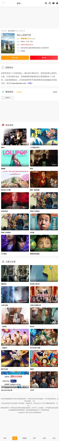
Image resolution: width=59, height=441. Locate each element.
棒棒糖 (3, 168)
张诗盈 (26, 48)
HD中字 (7, 98)
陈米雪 (47, 48)
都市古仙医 (4, 369)
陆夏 (29, 48)
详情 (30, 83)
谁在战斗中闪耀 (6, 190)
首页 (9, 31)
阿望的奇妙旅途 (34, 254)
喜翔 (22, 48)
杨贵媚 (38, 48)
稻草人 (3, 147)
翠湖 (31, 168)
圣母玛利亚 (4, 211)
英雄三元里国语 (6, 232)
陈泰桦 (33, 48)
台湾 (27, 41)
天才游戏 (4, 254)
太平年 (32, 390)
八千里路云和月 (34, 147)
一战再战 (4, 326)
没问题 (32, 232)
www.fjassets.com (19, 83)
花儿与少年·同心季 (6, 390)
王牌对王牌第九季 (35, 305)
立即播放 (15, 57)
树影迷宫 (4, 284)
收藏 (44, 57)
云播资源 (19, 92)
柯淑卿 (23, 51)
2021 (31, 41)
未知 (48, 80)
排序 (55, 92)
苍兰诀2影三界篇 (35, 348)
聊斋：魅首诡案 (34, 190)
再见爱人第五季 (34, 284)
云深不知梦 (4, 305)
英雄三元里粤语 (34, 211)
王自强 (42, 48)
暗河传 (32, 326)
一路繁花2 (4, 348)
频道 (19, 3)
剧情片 (13, 31)
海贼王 (32, 369)
